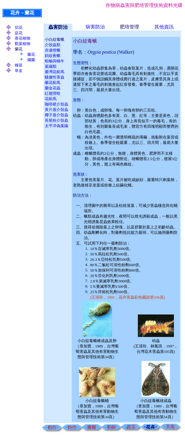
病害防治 (95, 26)
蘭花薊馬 (52, 82)
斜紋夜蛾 (52, 55)
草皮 (19, 70)
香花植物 (22, 38)
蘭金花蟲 (52, 88)
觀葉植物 (22, 43)
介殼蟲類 (52, 45)
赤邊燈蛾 (52, 50)
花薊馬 (50, 99)
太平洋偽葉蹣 (56, 126)
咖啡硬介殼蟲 (56, 104)
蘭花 (31, 54)
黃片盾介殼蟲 (56, 109)
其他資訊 (164, 26)
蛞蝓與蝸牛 (54, 61)
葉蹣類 (50, 66)
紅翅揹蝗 (52, 93)
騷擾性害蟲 (54, 77)
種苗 (19, 65)
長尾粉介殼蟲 (56, 120)
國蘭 (31, 60)
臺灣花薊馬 (54, 72)
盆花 (19, 33)
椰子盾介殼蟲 (56, 115)
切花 (19, 27)
